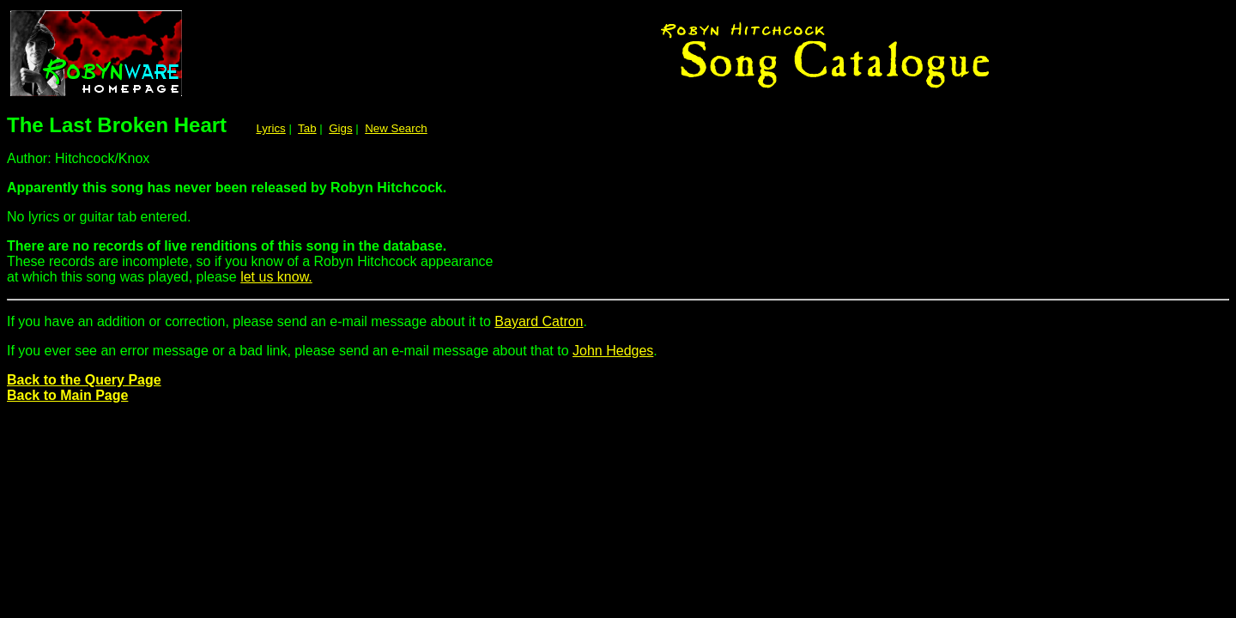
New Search (396, 128)
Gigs (340, 128)
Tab (307, 128)
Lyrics (270, 128)
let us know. (276, 277)
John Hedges (613, 350)
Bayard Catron (538, 321)
